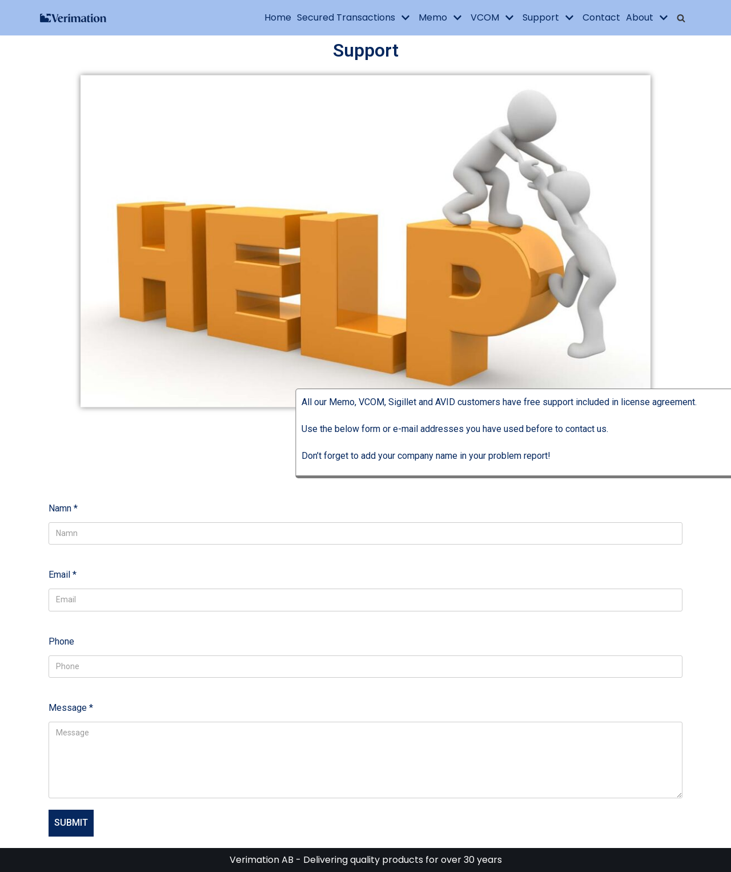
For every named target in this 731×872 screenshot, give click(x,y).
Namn (63, 508)
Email (63, 574)
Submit (71, 822)
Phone (61, 641)
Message (71, 707)
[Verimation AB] (74, 18)
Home (277, 17)
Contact (601, 17)
